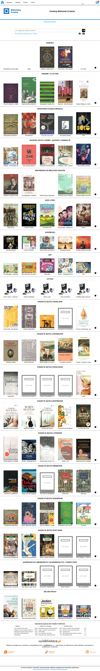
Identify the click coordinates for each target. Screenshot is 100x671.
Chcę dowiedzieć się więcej (41, 669)
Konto (33, 2)
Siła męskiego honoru (67, 634)
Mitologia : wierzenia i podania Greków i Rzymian (25, 630)
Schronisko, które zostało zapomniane (47, 634)
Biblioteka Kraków (50, 22)
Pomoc (25, 2)
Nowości (9, 2)
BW (70, 2)
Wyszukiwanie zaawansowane (23, 33)
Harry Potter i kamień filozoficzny (21, 633)
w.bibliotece (48, 645)
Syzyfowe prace (66, 631)
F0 (82, 2)
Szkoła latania (17, 634)
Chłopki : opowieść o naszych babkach (47, 630)
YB (74, 2)
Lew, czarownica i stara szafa (20, 628)
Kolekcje (35, 33)
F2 (90, 2)
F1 (86, 2)
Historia (17, 2)
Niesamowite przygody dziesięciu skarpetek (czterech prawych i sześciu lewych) (31, 631)
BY (78, 2)
